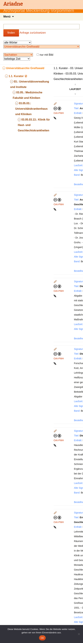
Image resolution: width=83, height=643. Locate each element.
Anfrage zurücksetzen (33, 32)
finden (11, 32)
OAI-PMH (59, 113)
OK (42, 638)
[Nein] (78, 634)
